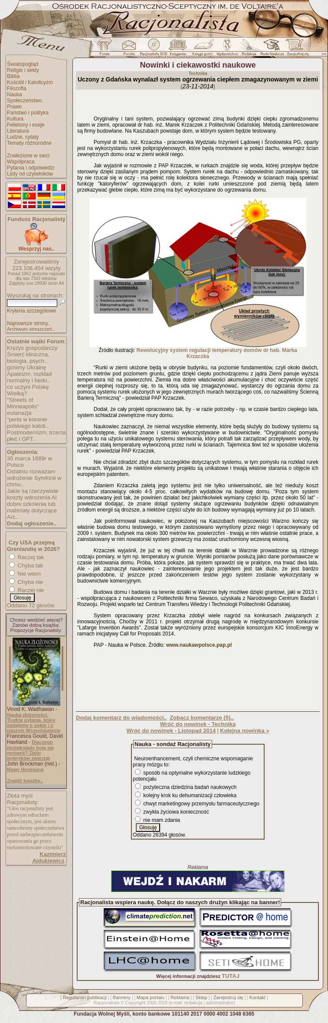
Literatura (18, 131)
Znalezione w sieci (28, 156)
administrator (220, 1002)
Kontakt (257, 997)
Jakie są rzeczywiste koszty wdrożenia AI (32, 494)
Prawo (14, 107)
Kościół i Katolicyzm (30, 82)
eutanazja (19, 413)
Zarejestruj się (228, 997)
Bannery (122, 997)
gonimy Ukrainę (26, 367)
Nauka (14, 94)
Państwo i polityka (28, 113)
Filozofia (16, 88)
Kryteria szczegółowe (31, 311)
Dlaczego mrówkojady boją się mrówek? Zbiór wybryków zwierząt (30, 750)
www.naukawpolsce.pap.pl (199, 645)
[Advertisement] (197, 680)
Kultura (15, 119)
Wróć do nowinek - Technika (198, 724)
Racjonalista (106, 1002)
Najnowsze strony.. (28, 323)
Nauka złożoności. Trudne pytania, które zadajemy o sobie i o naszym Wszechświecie (34, 722)
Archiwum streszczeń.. (31, 329)
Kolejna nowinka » (244, 730)
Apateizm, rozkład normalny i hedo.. (29, 377)
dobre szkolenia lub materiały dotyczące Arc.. (32, 510)
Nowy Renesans (25, 769)
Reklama (180, 997)
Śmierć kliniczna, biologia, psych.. (28, 357)
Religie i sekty (23, 70)
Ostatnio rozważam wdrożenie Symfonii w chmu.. (34, 478)
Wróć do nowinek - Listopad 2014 (171, 730)
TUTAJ (230, 976)
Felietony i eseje (26, 125)
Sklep (201, 997)
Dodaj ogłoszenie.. (31, 523)
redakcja (193, 1002)
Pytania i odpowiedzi (30, 168)
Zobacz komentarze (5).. (201, 717)
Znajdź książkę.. (25, 780)
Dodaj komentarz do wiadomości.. (121, 717)
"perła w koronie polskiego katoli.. (28, 422)
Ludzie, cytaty (23, 137)
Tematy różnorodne (29, 143)
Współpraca (20, 162)
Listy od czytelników (30, 174)
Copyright (135, 1002)
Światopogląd (22, 64)
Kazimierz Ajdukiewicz (49, 857)
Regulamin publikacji (85, 997)
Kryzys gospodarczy (32, 348)
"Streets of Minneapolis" (23, 403)
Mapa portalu (150, 997)
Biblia (13, 76)
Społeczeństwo (24, 101)
